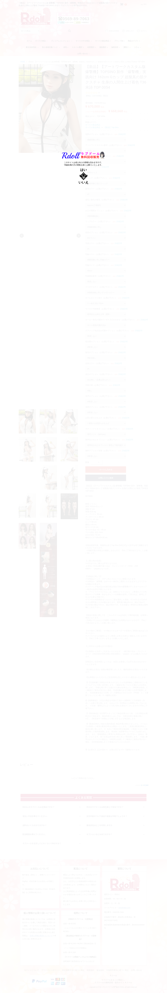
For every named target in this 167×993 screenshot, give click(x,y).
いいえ (84, 182)
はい (83, 170)
